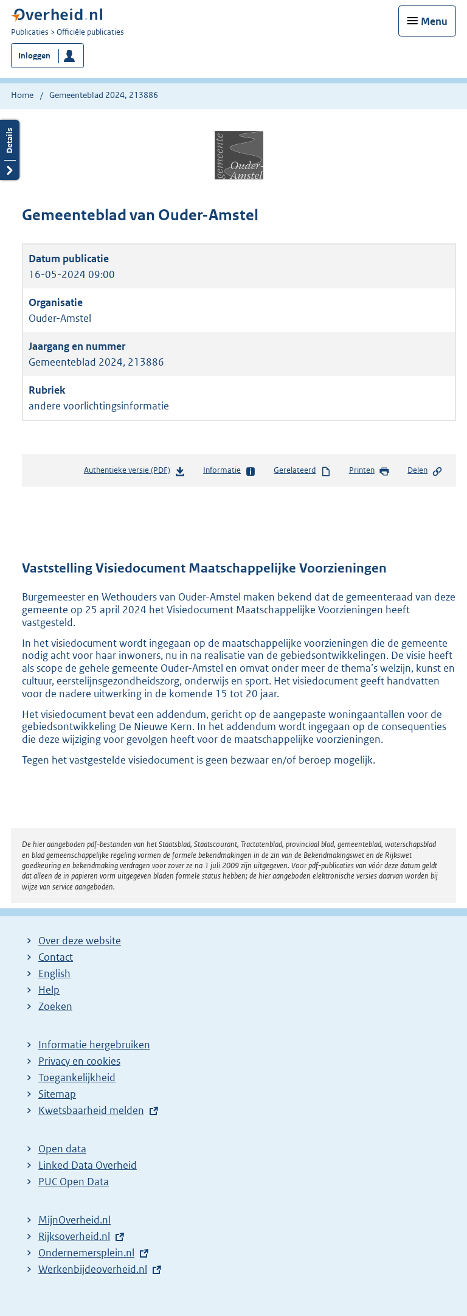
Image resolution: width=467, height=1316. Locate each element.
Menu (434, 21)
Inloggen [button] (34, 55)
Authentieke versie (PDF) (134, 472)
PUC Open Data (73, 1181)
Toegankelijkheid (77, 1077)
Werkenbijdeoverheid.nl (92, 1269)
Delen (425, 471)
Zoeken (55, 1006)
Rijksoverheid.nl (74, 1236)
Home (22, 94)
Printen (369, 471)
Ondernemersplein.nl (86, 1252)
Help (49, 990)
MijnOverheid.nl (74, 1220)
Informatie (229, 471)
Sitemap (57, 1094)
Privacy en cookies (79, 1061)
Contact (55, 957)
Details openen (9, 150)
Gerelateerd (302, 471)
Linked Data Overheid (87, 1165)
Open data (62, 1148)
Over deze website (79, 940)
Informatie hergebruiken (94, 1044)
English (54, 973)
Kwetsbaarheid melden (91, 1110)
